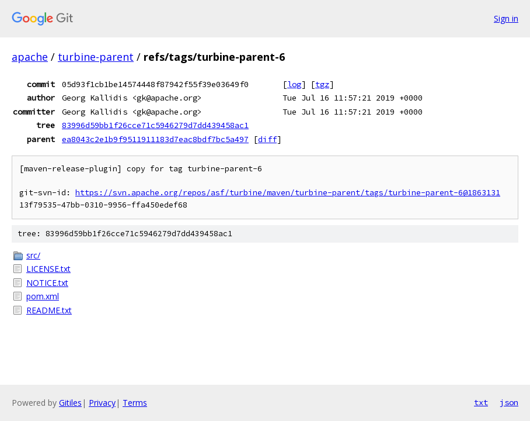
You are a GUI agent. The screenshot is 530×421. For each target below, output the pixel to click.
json (509, 402)
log (294, 84)
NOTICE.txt (47, 282)
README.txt (49, 310)
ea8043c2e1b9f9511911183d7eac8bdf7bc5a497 (155, 139)
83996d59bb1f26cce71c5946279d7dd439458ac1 (155, 125)
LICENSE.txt (48, 268)
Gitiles (70, 402)
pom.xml (42, 296)
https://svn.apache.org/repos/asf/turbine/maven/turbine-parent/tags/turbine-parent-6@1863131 (287, 193)
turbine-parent (96, 57)
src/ (33, 255)
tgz (322, 84)
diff (267, 139)
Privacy (102, 402)
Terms (135, 402)
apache (30, 57)
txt (481, 402)
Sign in (506, 18)
